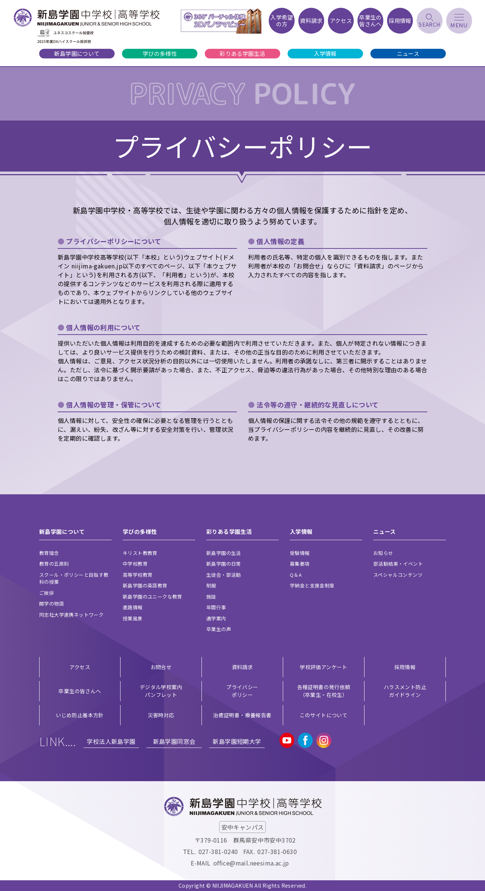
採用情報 (405, 667)
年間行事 (216, 607)
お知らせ (383, 552)
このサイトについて (324, 715)
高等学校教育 (137, 574)
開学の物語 (51, 603)
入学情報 (325, 53)
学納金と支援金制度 (312, 585)
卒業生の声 (218, 629)
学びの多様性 (160, 53)
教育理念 (49, 552)
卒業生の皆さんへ (79, 691)
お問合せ (161, 667)
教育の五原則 (54, 563)
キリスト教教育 (140, 552)
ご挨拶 (46, 592)
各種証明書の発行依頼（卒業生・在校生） (323, 690)
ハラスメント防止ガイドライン (405, 690)
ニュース (408, 53)
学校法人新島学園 (111, 741)
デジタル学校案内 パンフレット (161, 690)
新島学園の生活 (223, 552)
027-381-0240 (218, 851)
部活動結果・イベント (398, 563)
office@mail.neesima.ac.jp (251, 862)
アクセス (80, 667)
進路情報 (133, 607)
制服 (211, 585)
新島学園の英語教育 (145, 585)
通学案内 (216, 618)
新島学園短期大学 (237, 741)
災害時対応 (161, 715)
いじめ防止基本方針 (80, 715)
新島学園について (76, 53)
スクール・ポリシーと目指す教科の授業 (74, 578)
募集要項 (300, 563)
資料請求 (242, 667)
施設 (211, 596)
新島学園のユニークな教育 (152, 596)
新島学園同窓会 (174, 741)
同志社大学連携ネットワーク (71, 614)
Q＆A (296, 574)
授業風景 (133, 618)
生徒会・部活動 (223, 574)
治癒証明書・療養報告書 (242, 715)
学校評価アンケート (323, 667)
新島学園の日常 (223, 563)
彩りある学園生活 (242, 53)
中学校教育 (135, 563)
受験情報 (300, 552)
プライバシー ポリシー (242, 690)
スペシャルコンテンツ (398, 574)
